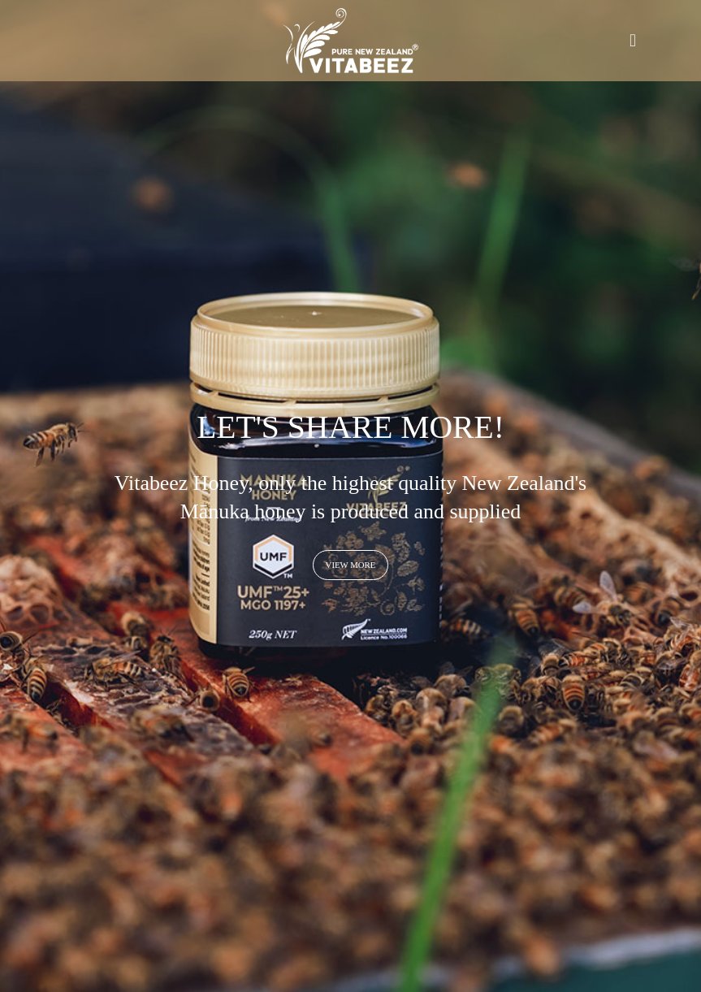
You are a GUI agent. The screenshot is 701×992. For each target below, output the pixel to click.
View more (351, 565)
